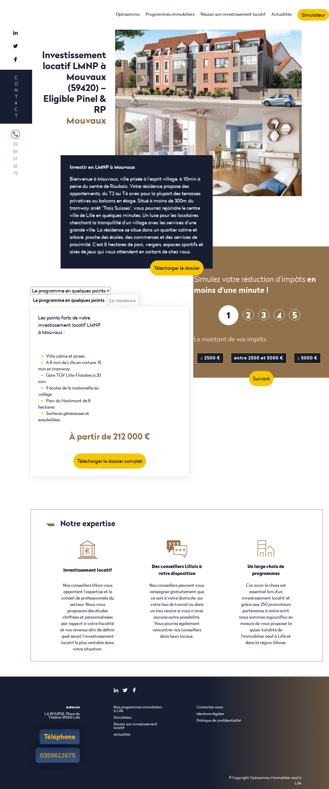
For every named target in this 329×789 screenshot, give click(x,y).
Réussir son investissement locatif (233, 14)
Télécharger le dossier (177, 268)
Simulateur (313, 15)
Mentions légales (210, 713)
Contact (16, 97)
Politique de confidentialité (219, 720)
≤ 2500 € (210, 358)
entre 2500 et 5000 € (258, 358)
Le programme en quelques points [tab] (69, 300)
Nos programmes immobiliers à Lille (138, 708)
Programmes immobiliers (170, 14)
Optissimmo (128, 14)
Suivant (261, 378)
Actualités (281, 14)
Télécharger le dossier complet (109, 461)
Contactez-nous (210, 707)
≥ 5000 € (307, 358)
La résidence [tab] (122, 300)
